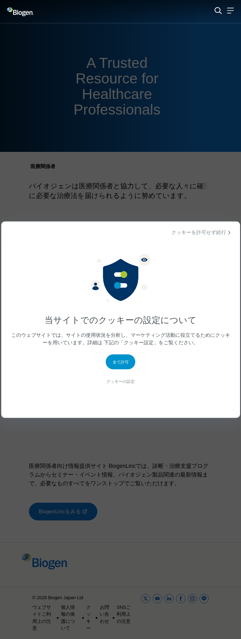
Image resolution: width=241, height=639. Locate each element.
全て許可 (121, 363)
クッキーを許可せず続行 (201, 232)
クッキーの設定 (120, 383)
